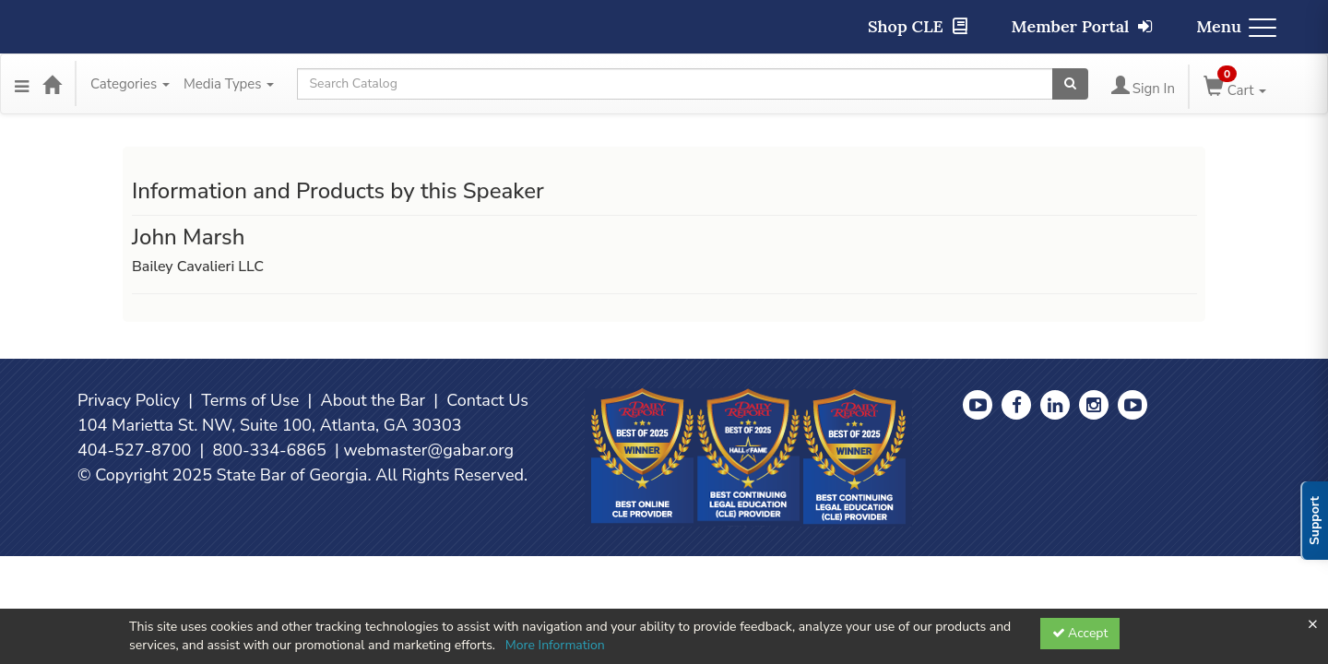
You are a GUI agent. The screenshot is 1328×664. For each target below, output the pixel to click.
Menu (1236, 26)
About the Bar (373, 400)
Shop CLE (917, 26)
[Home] (52, 84)
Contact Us (487, 400)
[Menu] (21, 84)
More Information (555, 645)
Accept (1080, 633)
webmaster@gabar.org (428, 450)
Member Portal (1082, 26)
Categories (130, 84)
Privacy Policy (128, 400)
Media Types (229, 84)
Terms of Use (250, 400)
